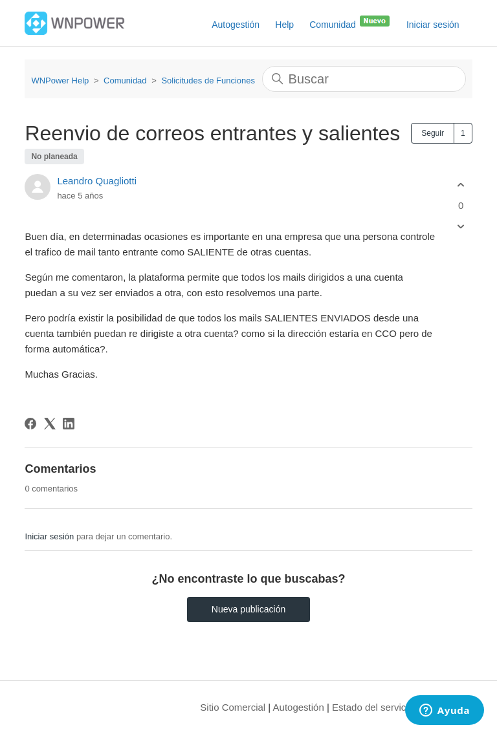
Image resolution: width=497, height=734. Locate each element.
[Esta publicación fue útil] (461, 185)
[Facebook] (30, 423)
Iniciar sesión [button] (432, 24)
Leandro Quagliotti (97, 180)
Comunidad (350, 22)
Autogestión (236, 24)
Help (284, 24)
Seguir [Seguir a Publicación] (432, 133)
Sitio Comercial (232, 707)
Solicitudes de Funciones (208, 80)
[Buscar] (364, 79)
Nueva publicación (248, 609)
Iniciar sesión (49, 536)
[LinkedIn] (68, 423)
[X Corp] (50, 423)
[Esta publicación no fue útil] (461, 226)
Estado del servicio (373, 707)
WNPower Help (60, 80)
